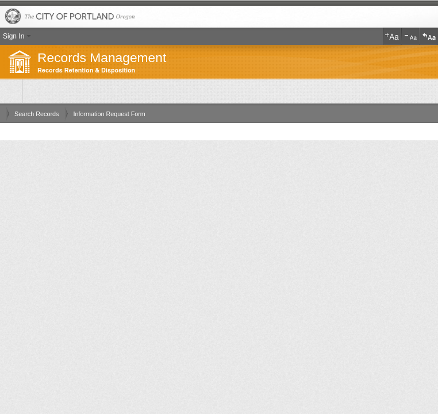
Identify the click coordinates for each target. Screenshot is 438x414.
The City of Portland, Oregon (219, 17)
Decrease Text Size (410, 36)
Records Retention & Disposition (86, 70)
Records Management (101, 57)
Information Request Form (109, 113)
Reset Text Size (429, 36)
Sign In (13, 36)
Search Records (36, 113)
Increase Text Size (392, 36)
